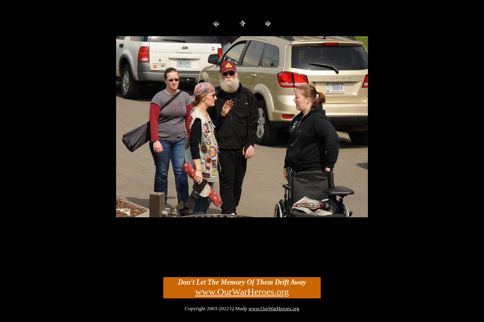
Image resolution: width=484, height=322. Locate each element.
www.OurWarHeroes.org (242, 292)
